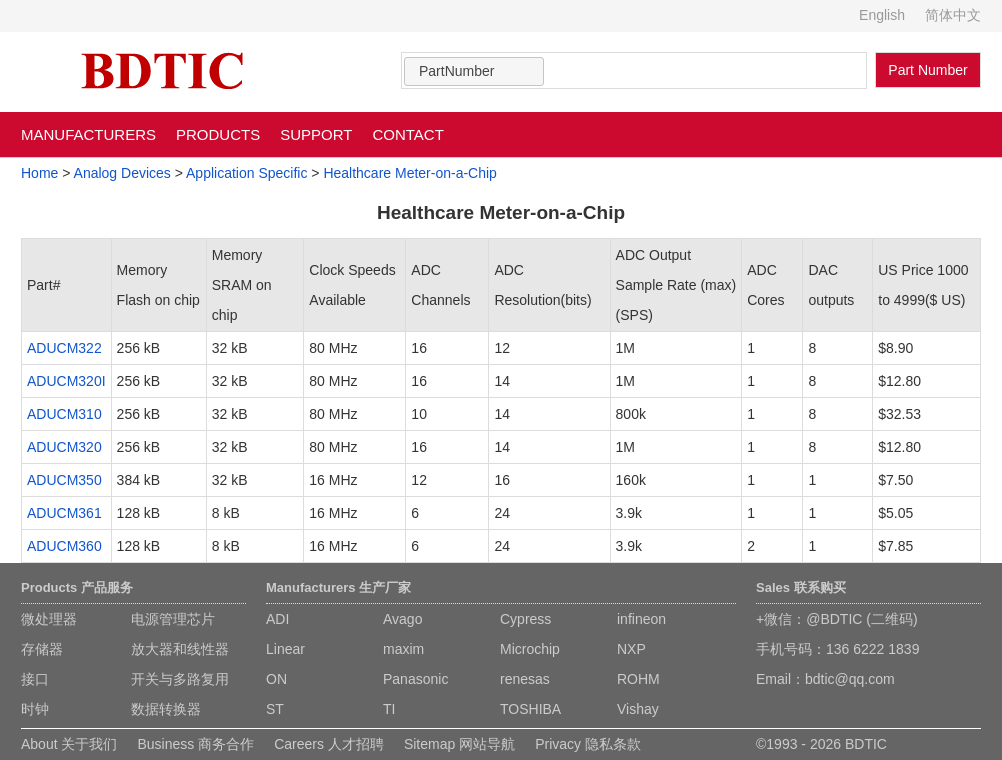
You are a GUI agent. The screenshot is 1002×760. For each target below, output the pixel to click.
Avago (402, 619)
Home (39, 173)
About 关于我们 (69, 744)
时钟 (35, 709)
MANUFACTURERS (88, 134)
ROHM (638, 679)
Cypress (525, 619)
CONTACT (407, 134)
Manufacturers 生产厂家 (338, 587)
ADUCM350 (64, 480)
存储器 (42, 649)
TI (389, 709)
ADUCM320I (66, 381)
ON (276, 679)
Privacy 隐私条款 (588, 744)
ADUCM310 (64, 414)
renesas (525, 679)
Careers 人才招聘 (329, 744)
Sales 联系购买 (801, 587)
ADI (277, 619)
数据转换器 (166, 709)
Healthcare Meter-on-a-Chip (410, 173)
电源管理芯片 (173, 619)
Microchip (530, 649)
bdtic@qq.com (850, 679)
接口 (35, 679)
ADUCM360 (64, 546)
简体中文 (953, 15)
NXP (631, 649)
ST (275, 709)
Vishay (638, 709)
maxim (403, 649)
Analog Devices (122, 173)
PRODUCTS (218, 134)
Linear (285, 649)
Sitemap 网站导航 (459, 744)
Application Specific (246, 173)
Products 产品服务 (77, 587)
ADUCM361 (64, 513)
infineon (641, 619)
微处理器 (49, 619)
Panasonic (415, 679)
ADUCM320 (64, 447)
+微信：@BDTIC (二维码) (837, 619)
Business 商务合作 (195, 744)
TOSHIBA (530, 709)
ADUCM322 (64, 348)
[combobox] (474, 71)
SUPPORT (316, 134)
